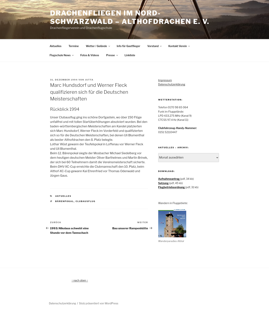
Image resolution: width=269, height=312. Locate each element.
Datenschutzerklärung (171, 84)
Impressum (165, 80)
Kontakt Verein (179, 46)
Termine (74, 46)
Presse (112, 55)
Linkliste (130, 55)
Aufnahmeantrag (169, 178)
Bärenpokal (64, 201)
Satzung (163, 183)
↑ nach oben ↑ (80, 280)
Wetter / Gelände (98, 46)
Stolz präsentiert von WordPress (98, 303)
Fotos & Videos (89, 55)
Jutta (89, 79)
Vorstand (154, 46)
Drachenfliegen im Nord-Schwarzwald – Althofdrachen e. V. (129, 17)
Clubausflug (85, 201)
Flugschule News (62, 55)
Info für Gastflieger (128, 46)
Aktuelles (55, 46)
